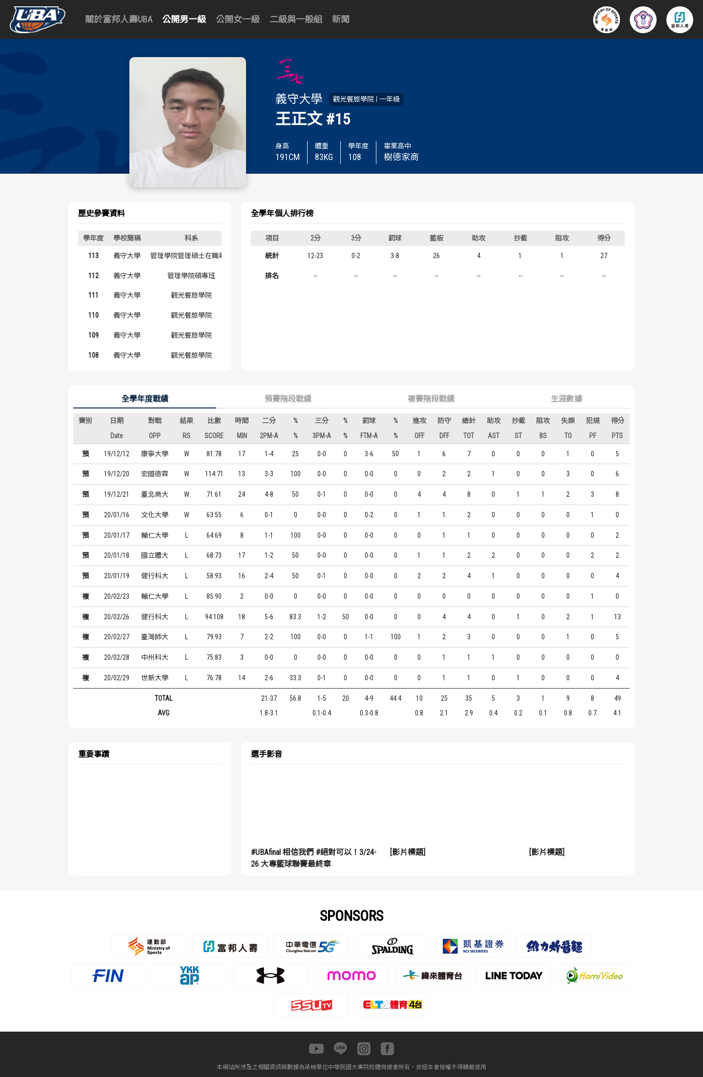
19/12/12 (116, 454)
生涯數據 (566, 399)
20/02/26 (116, 617)
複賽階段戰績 (431, 399)
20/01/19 (116, 576)
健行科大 (154, 576)
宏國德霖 (154, 474)
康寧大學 (154, 454)
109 (93, 335)
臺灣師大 (154, 637)
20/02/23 (116, 596)
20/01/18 (116, 555)
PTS (617, 436)
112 (93, 276)
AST (493, 436)
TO (568, 436)
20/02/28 (116, 657)
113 (93, 256)
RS (186, 436)
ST (518, 436)
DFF (444, 436)
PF (592, 436)
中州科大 (154, 657)
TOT (468, 436)
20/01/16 (116, 515)
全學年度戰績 (145, 399)
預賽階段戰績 (288, 399)
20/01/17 (116, 535)
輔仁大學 (154, 535)
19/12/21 (116, 494)
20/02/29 (116, 678)
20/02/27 (116, 637)
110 (93, 315)
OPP (155, 436)
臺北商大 (154, 494)
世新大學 (154, 678)
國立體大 (154, 555)
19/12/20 (116, 474)
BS (543, 436)
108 (93, 355)
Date (116, 436)
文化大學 (154, 515)
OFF (419, 436)
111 (93, 295)
